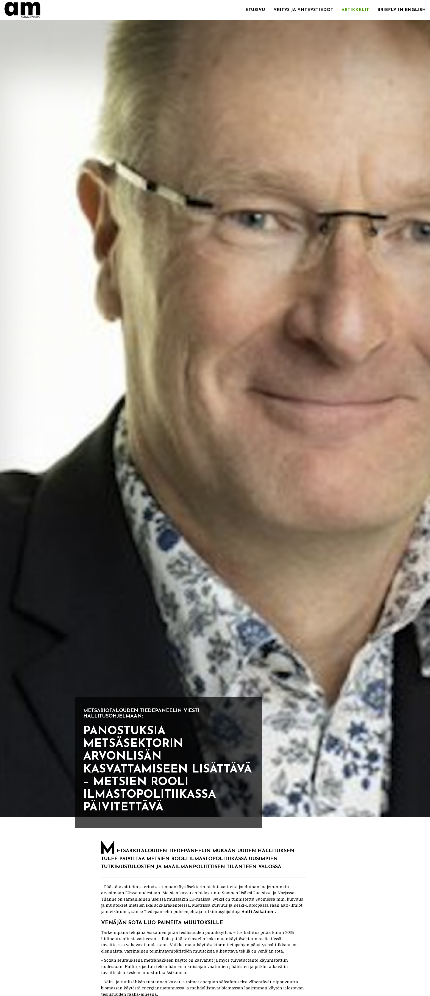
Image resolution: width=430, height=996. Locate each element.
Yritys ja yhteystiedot (303, 10)
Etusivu (255, 10)
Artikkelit (355, 10)
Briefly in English (401, 10)
